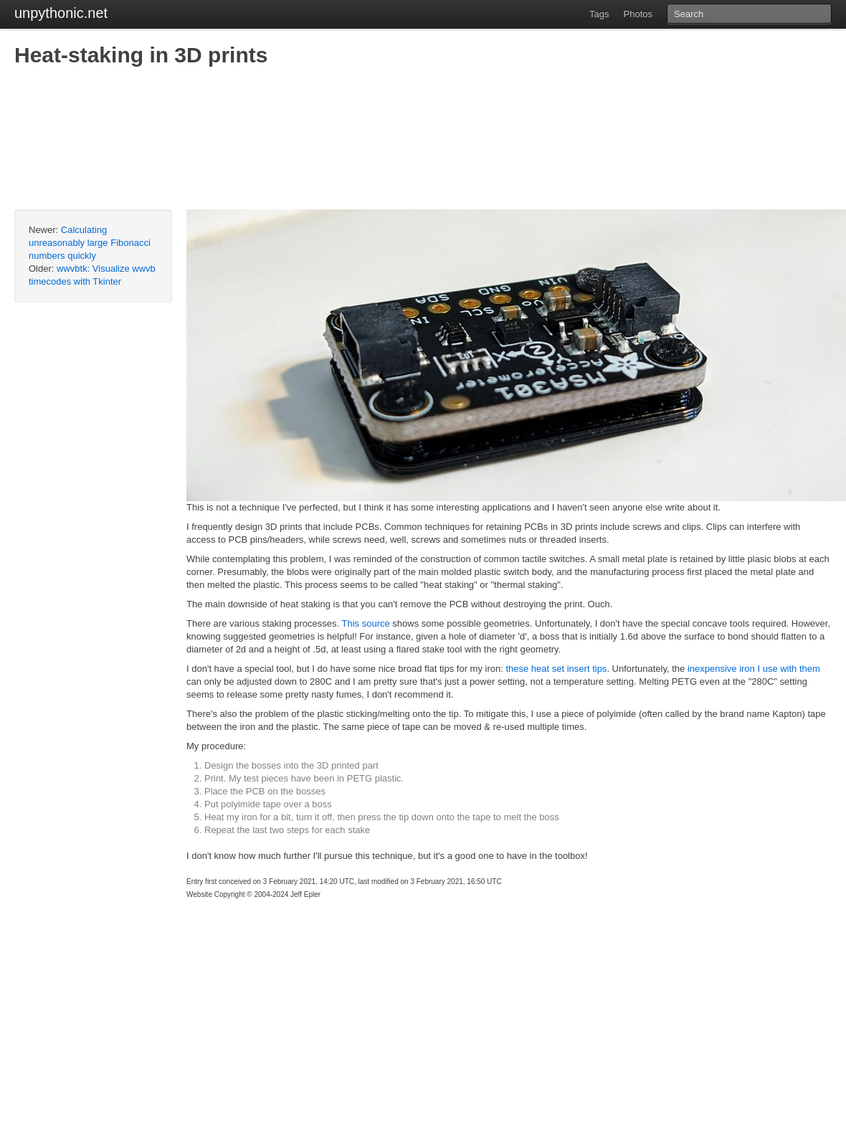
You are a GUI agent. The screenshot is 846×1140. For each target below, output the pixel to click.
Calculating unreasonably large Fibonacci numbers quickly (90, 242)
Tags (599, 14)
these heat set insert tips (556, 668)
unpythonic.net (61, 13)
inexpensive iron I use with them (754, 668)
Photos (638, 14)
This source (366, 623)
